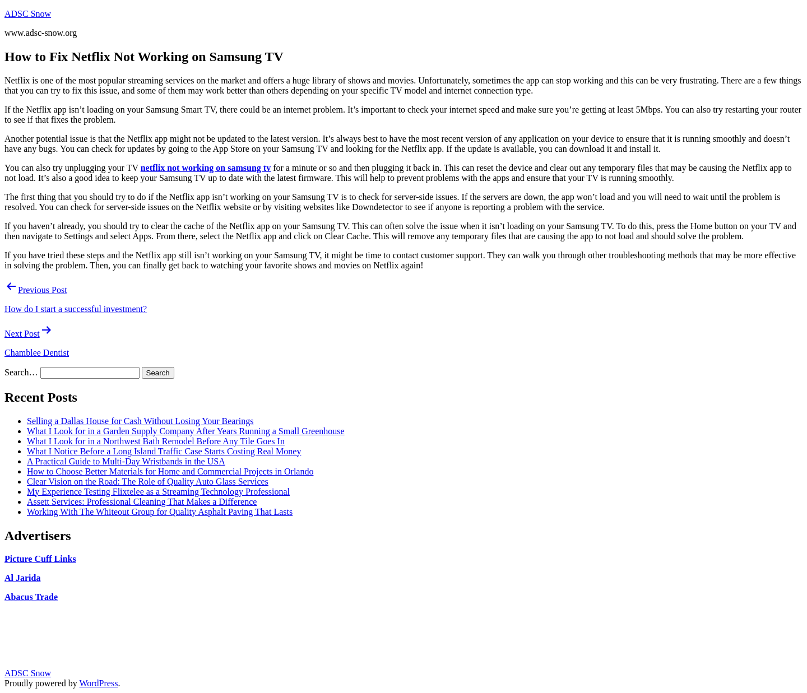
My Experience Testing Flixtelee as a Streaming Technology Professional (158, 491)
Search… (21, 372)
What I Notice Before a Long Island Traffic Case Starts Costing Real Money (164, 451)
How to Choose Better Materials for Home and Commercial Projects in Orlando (170, 471)
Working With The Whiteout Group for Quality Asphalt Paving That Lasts (160, 512)
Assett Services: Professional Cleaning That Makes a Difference (142, 501)
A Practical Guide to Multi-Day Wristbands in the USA (126, 461)
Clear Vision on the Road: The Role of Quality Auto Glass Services (147, 481)
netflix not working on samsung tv (206, 168)
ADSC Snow (27, 13)
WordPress (98, 683)
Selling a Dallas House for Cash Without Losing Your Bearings (140, 421)
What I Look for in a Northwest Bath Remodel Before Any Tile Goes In (156, 441)
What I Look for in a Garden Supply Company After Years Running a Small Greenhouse (186, 431)
